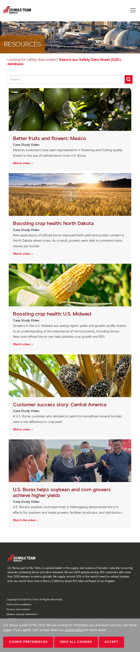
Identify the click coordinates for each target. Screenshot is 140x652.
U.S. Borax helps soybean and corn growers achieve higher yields (62, 492)
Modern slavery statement (21, 614)
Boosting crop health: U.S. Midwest (53, 314)
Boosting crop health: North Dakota (54, 223)
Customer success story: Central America (60, 404)
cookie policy (74, 630)
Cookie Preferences (28, 642)
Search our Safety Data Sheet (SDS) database (63, 61)
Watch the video (25, 520)
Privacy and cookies (18, 609)
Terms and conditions (18, 604)
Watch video (22, 163)
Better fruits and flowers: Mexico (50, 138)
